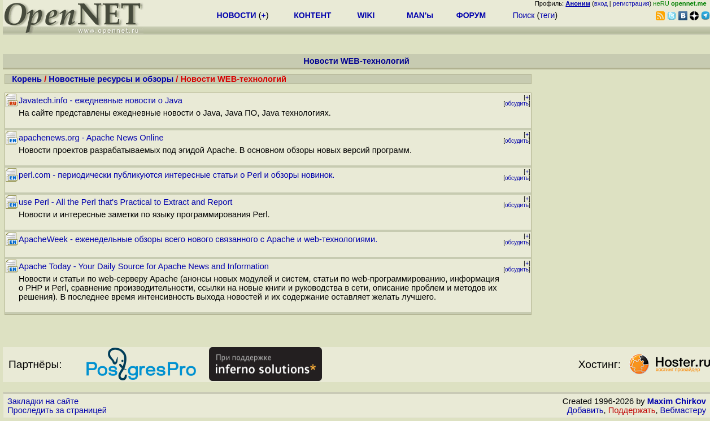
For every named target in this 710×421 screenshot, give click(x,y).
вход (601, 3)
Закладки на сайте (43, 401)
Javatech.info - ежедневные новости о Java (100, 100)
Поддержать (632, 410)
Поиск (524, 15)
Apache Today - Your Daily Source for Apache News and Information (144, 266)
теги (547, 15)
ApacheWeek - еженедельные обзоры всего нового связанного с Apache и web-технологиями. (198, 239)
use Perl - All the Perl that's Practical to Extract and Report (125, 202)
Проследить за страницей (57, 410)
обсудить (517, 103)
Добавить (585, 410)
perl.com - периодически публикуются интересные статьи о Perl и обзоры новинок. (176, 174)
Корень (27, 79)
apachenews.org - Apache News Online (91, 137)
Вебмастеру (683, 410)
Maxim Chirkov (676, 401)
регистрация (631, 3)
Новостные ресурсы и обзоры (111, 79)
